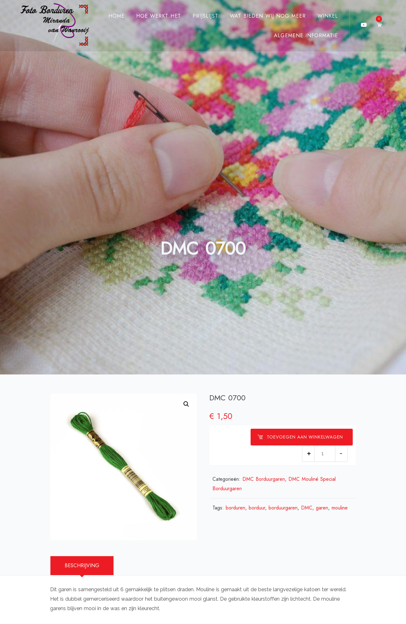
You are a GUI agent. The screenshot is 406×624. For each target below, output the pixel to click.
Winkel (327, 16)
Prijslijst (205, 16)
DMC (306, 507)
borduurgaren (283, 507)
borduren (235, 507)
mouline (340, 507)
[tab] (82, 565)
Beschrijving (82, 565)
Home (116, 16)
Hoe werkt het (158, 16)
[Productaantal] (325, 454)
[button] (186, 404)
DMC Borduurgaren (263, 479)
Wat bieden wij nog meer (268, 16)
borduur (257, 507)
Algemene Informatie (306, 35)
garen (322, 507)
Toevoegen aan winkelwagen (300, 437)
